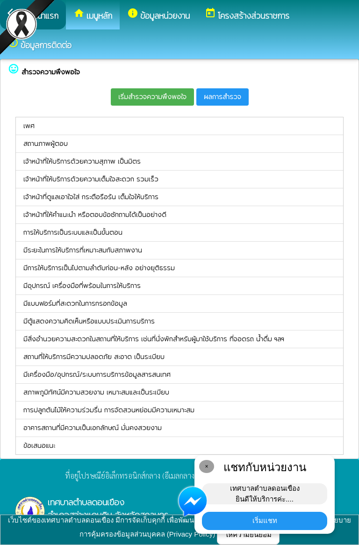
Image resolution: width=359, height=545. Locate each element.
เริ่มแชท (264, 520)
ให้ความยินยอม (248, 534)
